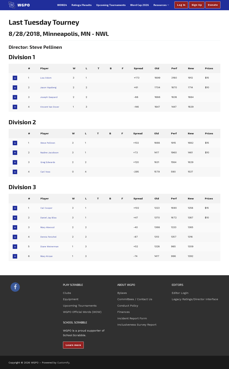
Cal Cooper (47, 207)
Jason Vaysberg (49, 87)
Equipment (70, 299)
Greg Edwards (48, 162)
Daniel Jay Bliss (49, 217)
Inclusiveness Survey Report (136, 324)
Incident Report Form (132, 318)
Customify (63, 362)
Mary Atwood (48, 227)
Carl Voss (46, 171)
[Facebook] (15, 287)
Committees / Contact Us (134, 299)
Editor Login (180, 293)
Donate (213, 4)
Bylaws (122, 293)
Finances (123, 312)
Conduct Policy (127, 305)
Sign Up (197, 4)
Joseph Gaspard (50, 97)
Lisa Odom (46, 77)
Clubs (67, 293)
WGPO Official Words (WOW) (82, 312)
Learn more (73, 345)
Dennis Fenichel (50, 236)
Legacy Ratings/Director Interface (195, 299)
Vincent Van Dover (51, 106)
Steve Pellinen (48, 142)
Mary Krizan (47, 256)
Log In (181, 4)
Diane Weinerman (51, 246)
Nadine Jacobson (51, 152)
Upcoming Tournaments (80, 305)
